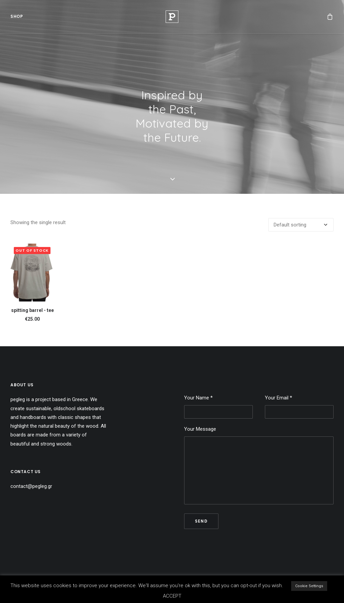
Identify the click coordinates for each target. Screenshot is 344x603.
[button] (32, 273)
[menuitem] (16, 19)
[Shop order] (301, 225)
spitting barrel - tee (32, 310)
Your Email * (299, 407)
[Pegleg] (172, 19)
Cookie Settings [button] (309, 586)
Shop (16, 19)
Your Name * (218, 407)
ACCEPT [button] (172, 596)
